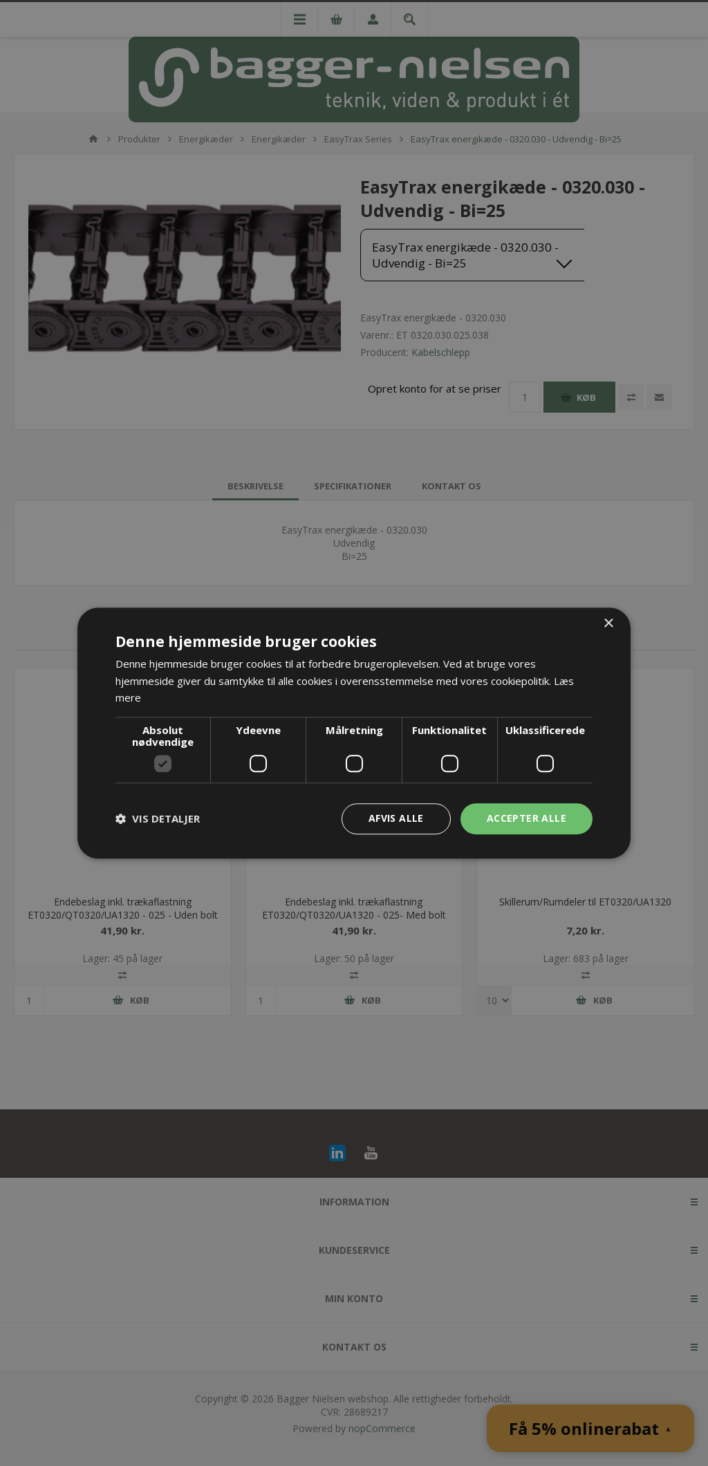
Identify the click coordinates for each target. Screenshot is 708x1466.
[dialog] (354, 733)
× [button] (608, 624)
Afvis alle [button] (396, 818)
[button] (157, 819)
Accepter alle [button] (526, 818)
